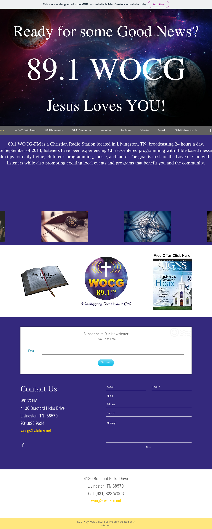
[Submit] (106, 362)
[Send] (148, 447)
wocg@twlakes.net (35, 431)
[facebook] (22, 445)
